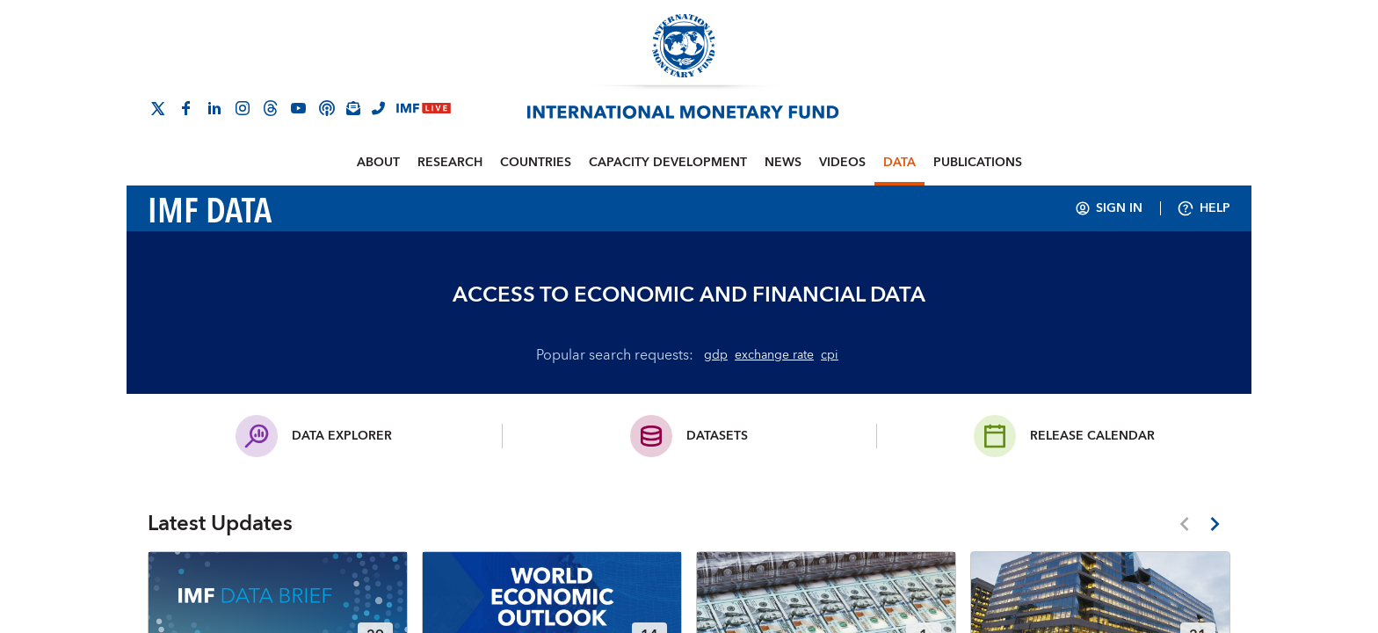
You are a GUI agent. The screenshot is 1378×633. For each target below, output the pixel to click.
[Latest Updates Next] (1215, 524)
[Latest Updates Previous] (1184, 524)
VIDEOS (842, 162)
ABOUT (378, 162)
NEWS (783, 162)
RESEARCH (449, 162)
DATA (899, 162)
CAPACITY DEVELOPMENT (668, 162)
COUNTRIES (535, 162)
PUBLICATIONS (977, 162)
